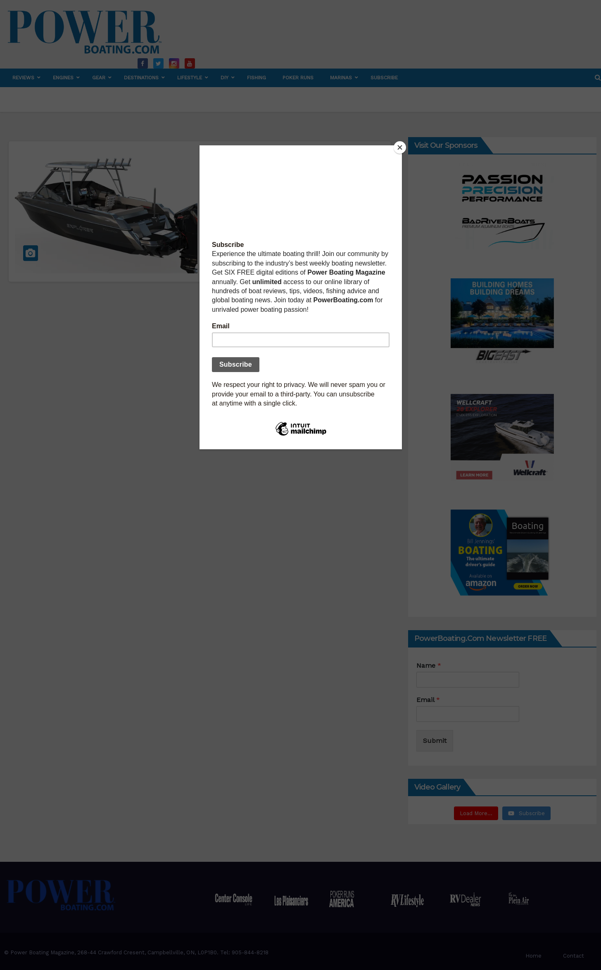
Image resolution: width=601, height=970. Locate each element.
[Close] (400, 147)
